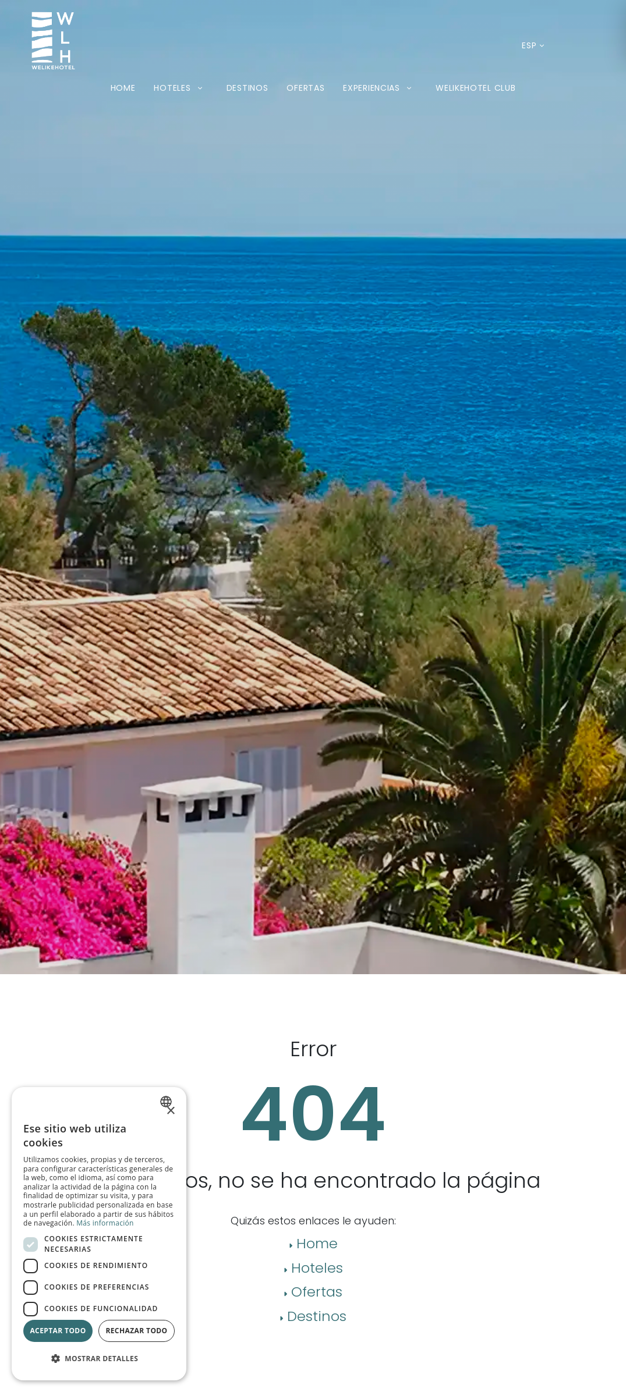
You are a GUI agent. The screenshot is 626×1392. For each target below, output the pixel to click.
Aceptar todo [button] (58, 1331)
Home (123, 88)
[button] (99, 1359)
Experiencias (380, 88)
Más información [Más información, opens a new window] (104, 1223)
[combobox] (167, 1101)
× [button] (170, 1111)
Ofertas (305, 88)
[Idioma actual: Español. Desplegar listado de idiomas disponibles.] (529, 45)
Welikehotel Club (475, 88)
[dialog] (99, 1233)
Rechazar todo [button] (136, 1331)
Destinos (247, 88)
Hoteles (180, 88)
